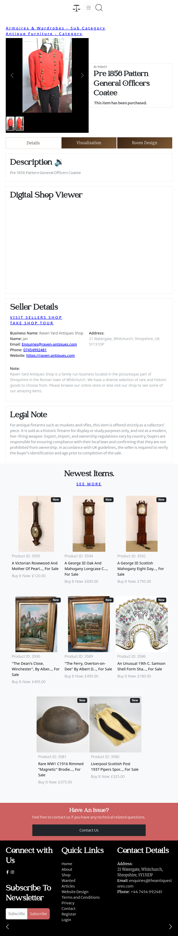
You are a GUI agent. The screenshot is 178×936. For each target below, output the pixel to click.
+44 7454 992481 (146, 891)
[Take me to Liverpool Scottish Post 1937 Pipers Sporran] (115, 742)
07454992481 (35, 349)
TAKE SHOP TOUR (32, 322)
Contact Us (89, 830)
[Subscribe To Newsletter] (16, 913)
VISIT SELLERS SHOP (36, 317)
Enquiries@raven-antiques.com (49, 344)
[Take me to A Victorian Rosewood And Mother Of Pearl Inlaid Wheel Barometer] (36, 541)
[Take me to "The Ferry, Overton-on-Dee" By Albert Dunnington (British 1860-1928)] (89, 642)
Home (67, 863)
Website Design (75, 891)
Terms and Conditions (81, 897)
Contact (68, 908)
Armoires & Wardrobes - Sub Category (56, 28)
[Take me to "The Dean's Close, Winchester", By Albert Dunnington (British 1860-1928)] (36, 642)
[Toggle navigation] (88, 7)
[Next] (170, 926)
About (67, 869)
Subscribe (38, 913)
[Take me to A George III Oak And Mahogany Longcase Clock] (89, 541)
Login (66, 919)
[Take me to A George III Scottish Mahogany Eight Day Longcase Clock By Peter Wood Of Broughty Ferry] (141, 541)
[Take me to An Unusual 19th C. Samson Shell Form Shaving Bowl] (141, 642)
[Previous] (7, 926)
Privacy (68, 903)
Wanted (68, 880)
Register (69, 914)
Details (33, 143)
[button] (12, 75)
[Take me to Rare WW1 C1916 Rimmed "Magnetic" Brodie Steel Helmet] (62, 742)
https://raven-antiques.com (50, 355)
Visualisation (89, 142)
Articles (68, 886)
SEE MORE (89, 483)
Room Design (145, 142)
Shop (66, 875)
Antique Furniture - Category (44, 33)
